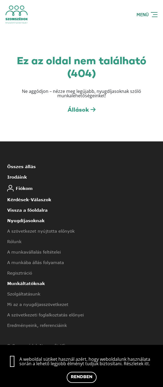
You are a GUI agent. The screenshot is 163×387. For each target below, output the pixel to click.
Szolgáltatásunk (23, 293)
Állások (81, 110)
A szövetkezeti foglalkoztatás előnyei (45, 314)
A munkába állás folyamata (35, 262)
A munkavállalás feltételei (34, 251)
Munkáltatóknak (26, 283)
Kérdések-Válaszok (29, 199)
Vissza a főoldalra (27, 210)
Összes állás (21, 166)
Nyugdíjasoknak (26, 220)
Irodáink (17, 176)
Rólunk (14, 241)
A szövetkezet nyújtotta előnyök (41, 231)
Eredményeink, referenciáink (37, 325)
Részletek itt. (137, 363)
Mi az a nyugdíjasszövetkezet (37, 304)
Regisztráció (19, 272)
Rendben (81, 377)
